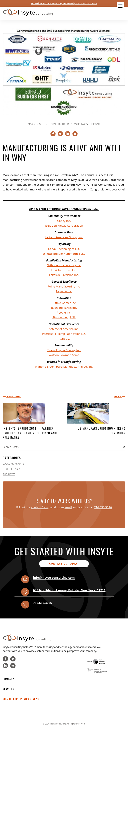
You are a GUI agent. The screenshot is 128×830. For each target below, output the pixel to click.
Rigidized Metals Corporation (64, 225)
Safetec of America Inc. (64, 329)
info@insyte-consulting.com (54, 577)
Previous (12, 396)
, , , (69, 590)
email (68, 507)
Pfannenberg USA (64, 317)
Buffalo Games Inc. (64, 303)
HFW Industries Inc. (64, 270)
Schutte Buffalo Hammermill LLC (63, 253)
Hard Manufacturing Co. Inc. (74, 366)
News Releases (79, 123)
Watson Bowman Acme (64, 355)
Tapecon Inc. (64, 291)
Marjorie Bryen (45, 366)
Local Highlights (59, 123)
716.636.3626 (103, 507)
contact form (39, 507)
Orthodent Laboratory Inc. (64, 265)
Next (119, 396)
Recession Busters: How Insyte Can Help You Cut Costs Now (64, 3)
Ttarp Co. (64, 338)
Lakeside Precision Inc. (64, 275)
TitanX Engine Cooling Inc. (64, 350)
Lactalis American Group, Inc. (64, 237)
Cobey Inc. (64, 221)
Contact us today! (64, 563)
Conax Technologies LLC (64, 249)
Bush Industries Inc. (64, 308)
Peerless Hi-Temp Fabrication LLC (64, 334)
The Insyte (94, 123)
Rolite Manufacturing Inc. (64, 286)
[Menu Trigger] (120, 5)
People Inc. (64, 312)
